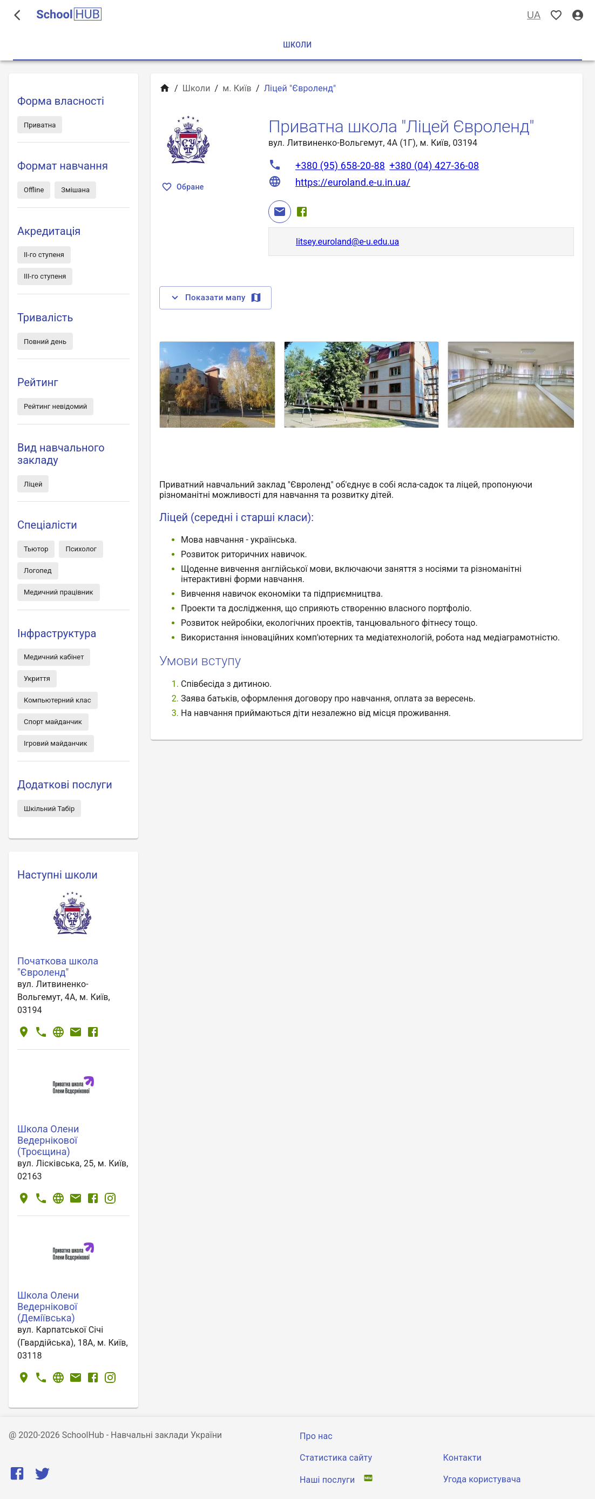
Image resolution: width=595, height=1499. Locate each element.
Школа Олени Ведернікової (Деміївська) (48, 1306)
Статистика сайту (336, 1458)
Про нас (316, 1436)
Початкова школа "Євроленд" (57, 966)
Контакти (462, 1458)
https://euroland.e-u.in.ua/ (352, 182)
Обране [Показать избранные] (183, 187)
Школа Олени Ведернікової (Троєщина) (48, 1140)
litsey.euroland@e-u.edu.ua (347, 242)
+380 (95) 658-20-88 (340, 165)
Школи (196, 88)
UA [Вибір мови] (533, 15)
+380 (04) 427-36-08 (434, 165)
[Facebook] (302, 211)
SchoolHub (83, 1435)
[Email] (279, 211)
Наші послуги (327, 1480)
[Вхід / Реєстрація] (578, 15)
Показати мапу (215, 297)
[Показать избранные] (556, 15)
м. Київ (237, 88)
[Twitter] (42, 1476)
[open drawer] (17, 15)
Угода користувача (482, 1479)
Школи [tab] (297, 45)
